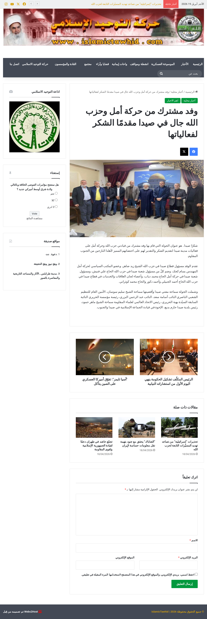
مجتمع (88, 64)
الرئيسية (198, 64)
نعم (52, 193)
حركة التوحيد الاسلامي (35, 64)
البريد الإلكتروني (188, 557)
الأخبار (184, 64)
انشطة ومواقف (139, 64)
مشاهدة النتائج (34, 218)
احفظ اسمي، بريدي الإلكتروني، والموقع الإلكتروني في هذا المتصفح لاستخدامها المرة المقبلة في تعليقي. (137, 574)
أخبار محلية (177, 91)
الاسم (194, 540)
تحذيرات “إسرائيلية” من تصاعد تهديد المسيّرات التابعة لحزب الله (126, 3)
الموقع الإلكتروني (124, 557)
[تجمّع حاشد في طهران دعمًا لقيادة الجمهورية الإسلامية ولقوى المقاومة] (94, 427)
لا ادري (50, 206)
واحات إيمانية (119, 64)
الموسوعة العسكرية (163, 64)
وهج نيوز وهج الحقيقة (45, 263)
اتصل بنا (14, 64)
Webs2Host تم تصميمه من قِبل (20, 611)
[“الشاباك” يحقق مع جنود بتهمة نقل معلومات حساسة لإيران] (136, 427)
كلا (53, 200)
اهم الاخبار (172, 100)
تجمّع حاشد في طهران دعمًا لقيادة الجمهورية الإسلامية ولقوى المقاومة (96, 445)
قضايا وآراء (102, 64)
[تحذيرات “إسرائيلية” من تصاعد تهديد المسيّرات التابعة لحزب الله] (179, 427)
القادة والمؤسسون (65, 64)
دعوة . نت (51, 254)
